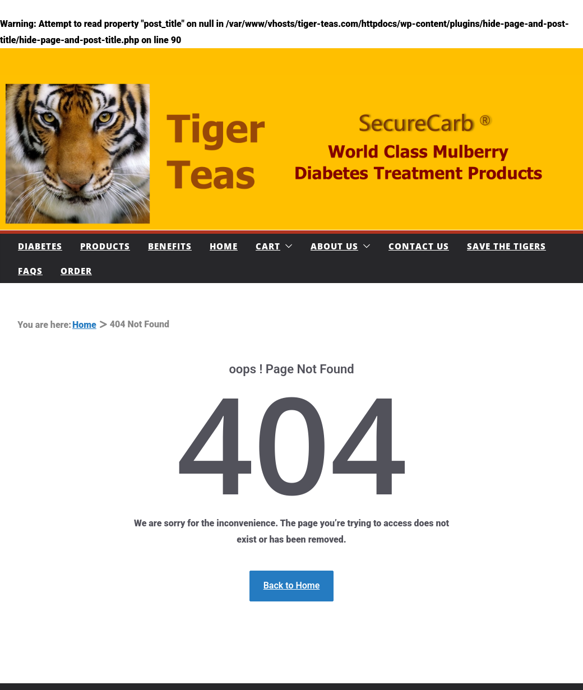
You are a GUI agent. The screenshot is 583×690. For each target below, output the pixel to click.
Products (105, 246)
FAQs (30, 270)
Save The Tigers (506, 246)
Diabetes (40, 246)
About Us (334, 246)
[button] (286, 246)
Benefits (170, 246)
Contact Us (418, 246)
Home (224, 246)
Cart (268, 246)
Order (76, 270)
